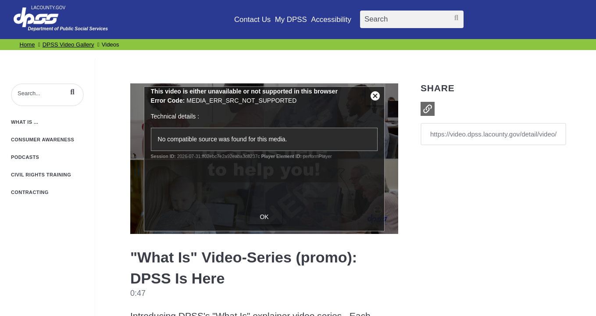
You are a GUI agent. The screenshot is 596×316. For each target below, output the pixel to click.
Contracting (30, 192)
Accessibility (331, 19)
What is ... (24, 122)
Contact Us (252, 19)
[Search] (412, 19)
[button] (72, 92)
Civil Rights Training (41, 174)
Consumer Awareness (42, 139)
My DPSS (291, 19)
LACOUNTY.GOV (48, 7)
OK (264, 216)
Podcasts (25, 157)
